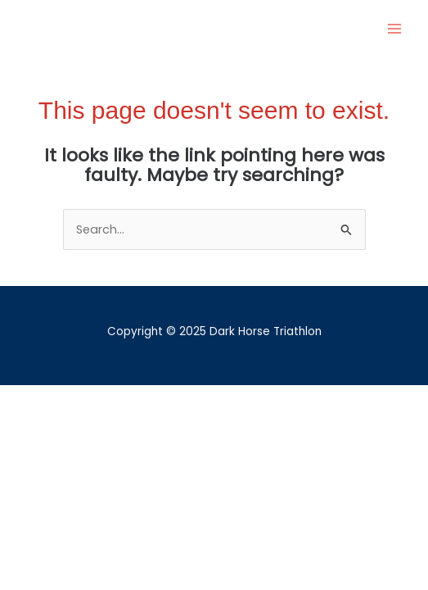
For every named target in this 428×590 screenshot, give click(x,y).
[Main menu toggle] (394, 28)
